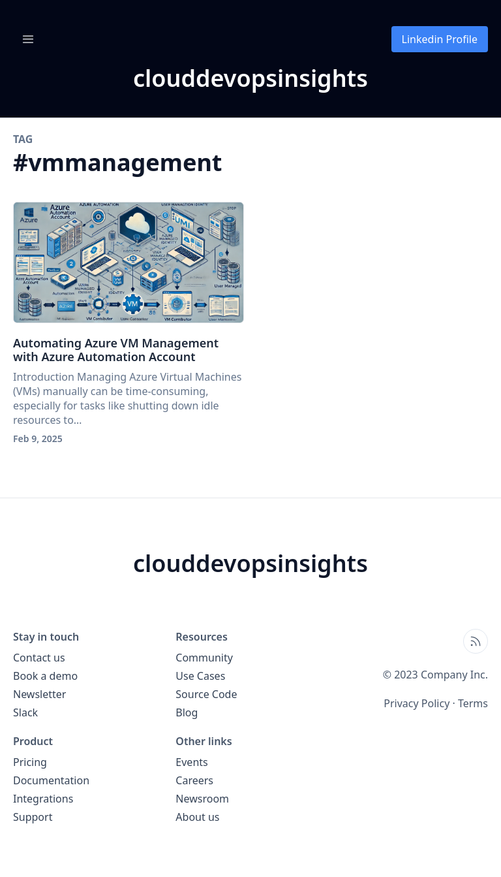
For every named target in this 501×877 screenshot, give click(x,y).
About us (197, 817)
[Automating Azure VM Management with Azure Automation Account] (128, 262)
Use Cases (200, 676)
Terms (473, 703)
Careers (194, 780)
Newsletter (39, 694)
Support (32, 817)
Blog (186, 712)
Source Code (206, 694)
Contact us (39, 657)
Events (191, 762)
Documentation (51, 780)
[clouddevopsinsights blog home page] (250, 78)
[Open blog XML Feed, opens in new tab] (475, 641)
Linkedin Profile (440, 39)
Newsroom (202, 798)
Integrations (43, 798)
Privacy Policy (416, 703)
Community (204, 657)
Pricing (30, 762)
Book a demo (45, 676)
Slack (25, 712)
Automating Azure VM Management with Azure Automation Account (116, 350)
